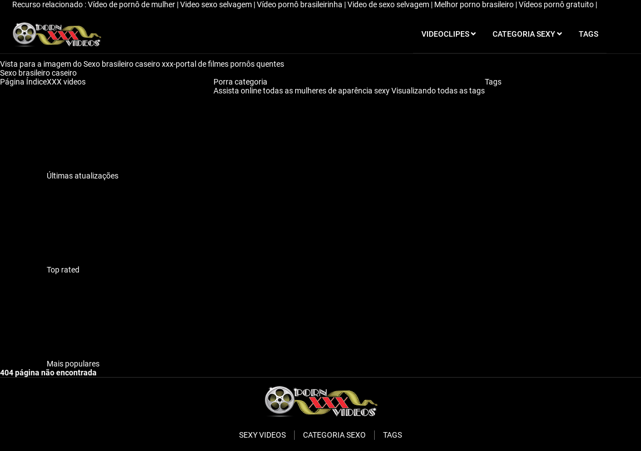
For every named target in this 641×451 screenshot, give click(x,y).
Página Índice (23, 81)
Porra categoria (240, 81)
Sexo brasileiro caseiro (39, 72)
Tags (493, 81)
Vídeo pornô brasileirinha (300, 4)
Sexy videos (262, 434)
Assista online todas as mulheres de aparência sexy (302, 90)
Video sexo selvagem (217, 4)
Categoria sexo (334, 434)
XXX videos (66, 81)
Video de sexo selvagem (389, 4)
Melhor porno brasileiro (474, 4)
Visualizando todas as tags (438, 90)
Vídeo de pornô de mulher (132, 4)
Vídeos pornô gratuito (557, 4)
